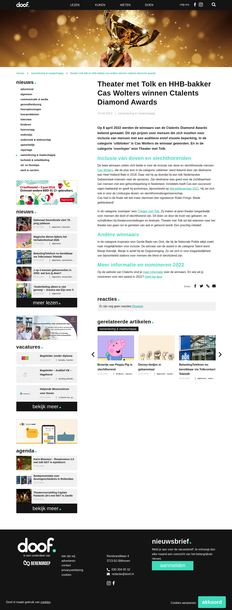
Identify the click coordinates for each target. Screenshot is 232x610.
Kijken (100, 5)
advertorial (27, 89)
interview (26, 119)
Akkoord (212, 602)
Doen (149, 5)
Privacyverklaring (72, 570)
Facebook (195, 5)
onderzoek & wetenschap (35, 139)
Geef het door (153, 276)
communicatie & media (34, 99)
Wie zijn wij (68, 556)
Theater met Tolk (148, 211)
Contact (66, 565)
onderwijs (26, 134)
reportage (26, 149)
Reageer (137, 306)
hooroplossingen (30, 109)
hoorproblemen (29, 114)
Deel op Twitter (201, 286)
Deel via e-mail (214, 286)
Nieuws (25, 82)
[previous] (93, 354)
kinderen (171, 374)
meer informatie (153, 272)
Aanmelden (172, 565)
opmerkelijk (27, 144)
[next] (220, 354)
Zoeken (214, 5)
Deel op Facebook (195, 286)
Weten (125, 5)
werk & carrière (29, 170)
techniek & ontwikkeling (34, 160)
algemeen (161, 374)
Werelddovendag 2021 (184, 188)
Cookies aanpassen (183, 602)
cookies (45, 602)
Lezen (75, 5)
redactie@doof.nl (120, 574)
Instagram (201, 5)
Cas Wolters (105, 170)
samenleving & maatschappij (136, 113)
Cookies (66, 574)
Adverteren (68, 560)
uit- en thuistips (29, 165)
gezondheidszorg (30, 104)
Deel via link (208, 286)
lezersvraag (27, 129)
